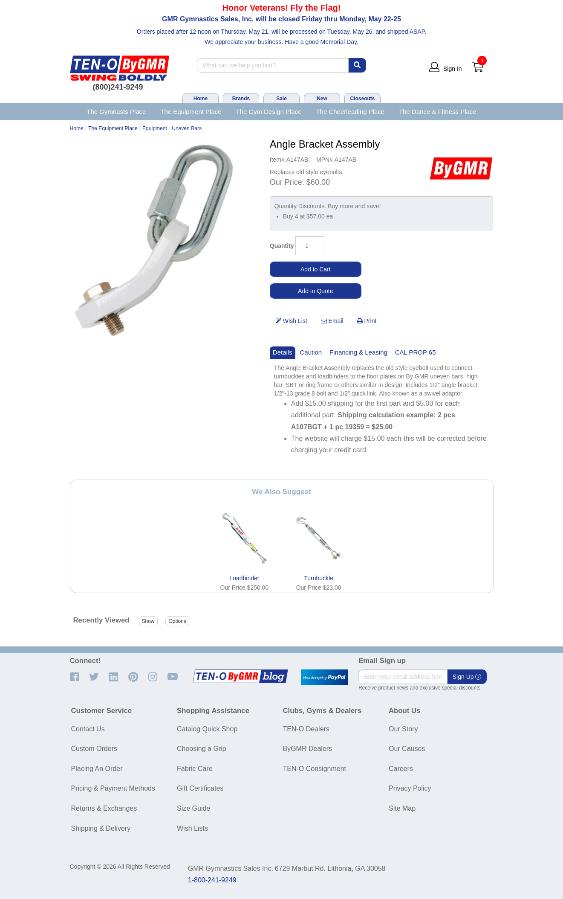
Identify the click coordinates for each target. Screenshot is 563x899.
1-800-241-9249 (212, 880)
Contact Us (88, 729)
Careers (401, 768)
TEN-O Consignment (314, 768)
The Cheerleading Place (350, 111)
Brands (241, 99)
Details (282, 352)
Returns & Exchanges (104, 808)
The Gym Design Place (268, 111)
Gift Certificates (200, 788)
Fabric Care (195, 768)
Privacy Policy (410, 788)
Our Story (403, 729)
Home (200, 99)
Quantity (282, 245)
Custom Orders (94, 748)
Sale (281, 99)
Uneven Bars (187, 128)
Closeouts (362, 99)
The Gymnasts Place (116, 111)
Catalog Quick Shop (207, 729)
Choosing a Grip (201, 748)
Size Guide (193, 808)
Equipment (154, 128)
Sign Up (467, 676)
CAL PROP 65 (415, 352)
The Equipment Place (190, 111)
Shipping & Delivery (101, 828)
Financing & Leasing (358, 352)
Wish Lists (192, 828)
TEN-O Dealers (306, 729)
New (322, 99)
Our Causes (407, 748)
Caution (311, 352)
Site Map (402, 808)
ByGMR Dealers (307, 748)
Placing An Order (97, 768)
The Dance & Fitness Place (437, 111)
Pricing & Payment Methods (113, 788)
